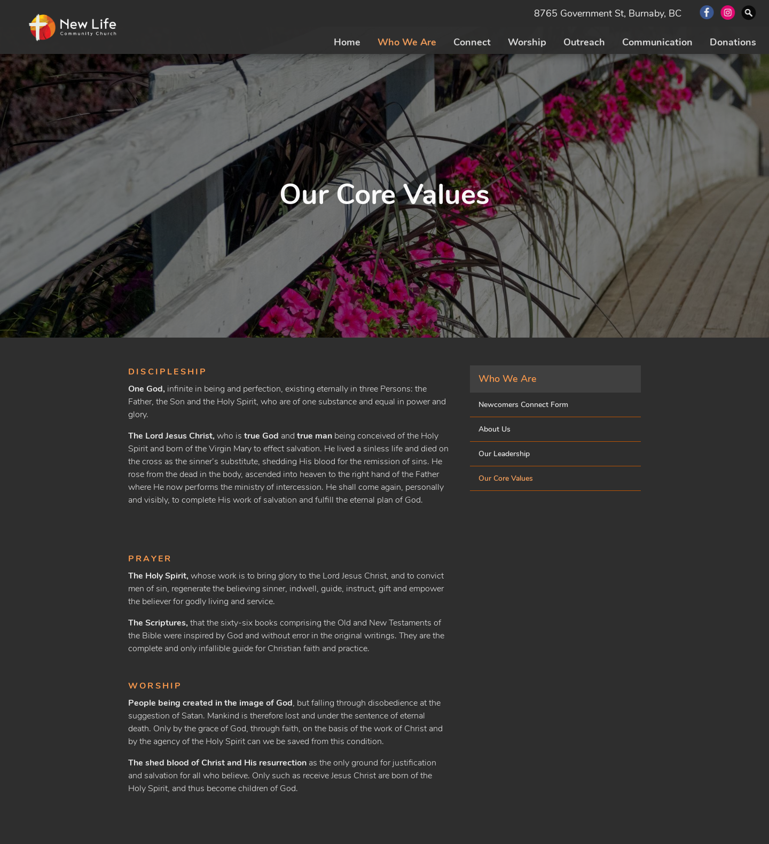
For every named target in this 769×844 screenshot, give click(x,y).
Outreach (584, 42)
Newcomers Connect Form (523, 405)
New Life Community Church (74, 28)
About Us (494, 429)
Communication (657, 42)
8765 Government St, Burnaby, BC (607, 13)
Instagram (728, 13)
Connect (472, 42)
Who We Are (407, 42)
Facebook (707, 13)
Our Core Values (505, 478)
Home (347, 42)
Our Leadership (504, 454)
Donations (733, 42)
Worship (527, 42)
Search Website (749, 13)
